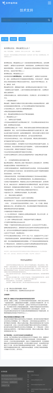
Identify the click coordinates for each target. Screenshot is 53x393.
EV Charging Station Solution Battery (12, 390)
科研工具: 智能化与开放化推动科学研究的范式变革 (21, 298)
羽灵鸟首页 (25, 55)
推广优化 (4, 39)
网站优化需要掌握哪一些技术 (20, 288)
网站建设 (13, 39)
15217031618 (35, 386)
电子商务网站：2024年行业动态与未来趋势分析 (20, 335)
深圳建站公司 (18, 55)
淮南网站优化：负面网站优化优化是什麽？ (24, 290)
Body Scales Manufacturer (9, 387)
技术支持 (31, 55)
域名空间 (22, 39)
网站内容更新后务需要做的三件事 (16, 317)
